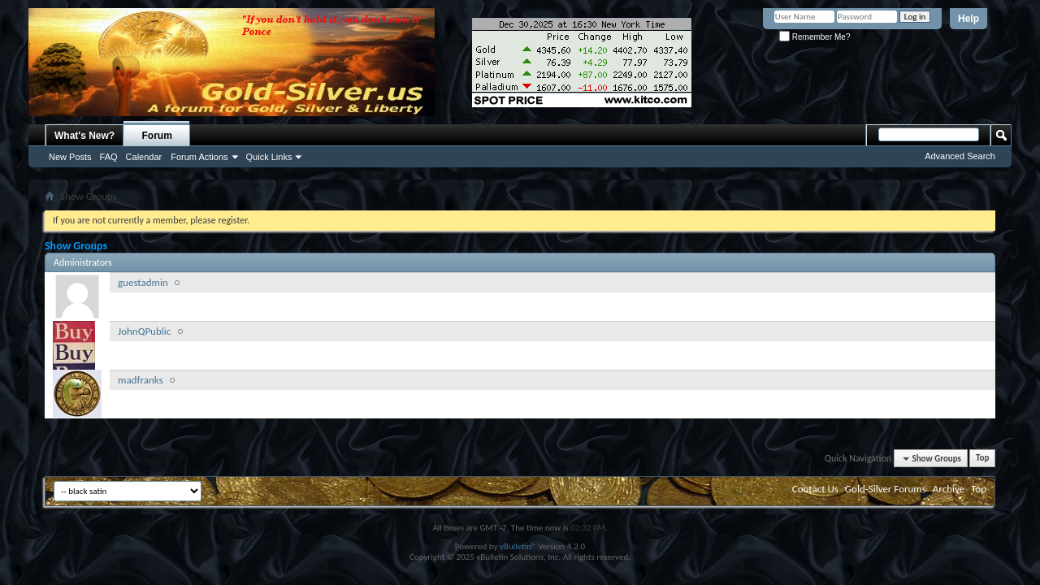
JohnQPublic (144, 331)
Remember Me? (814, 36)
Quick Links (269, 157)
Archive (948, 489)
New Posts (70, 157)
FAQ (109, 157)
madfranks (140, 380)
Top (982, 458)
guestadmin (143, 282)
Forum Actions (199, 157)
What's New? (84, 135)
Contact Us (815, 489)
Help (968, 18)
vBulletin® (518, 546)
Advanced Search (960, 156)
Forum (157, 135)
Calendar (144, 157)
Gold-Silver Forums (885, 489)
